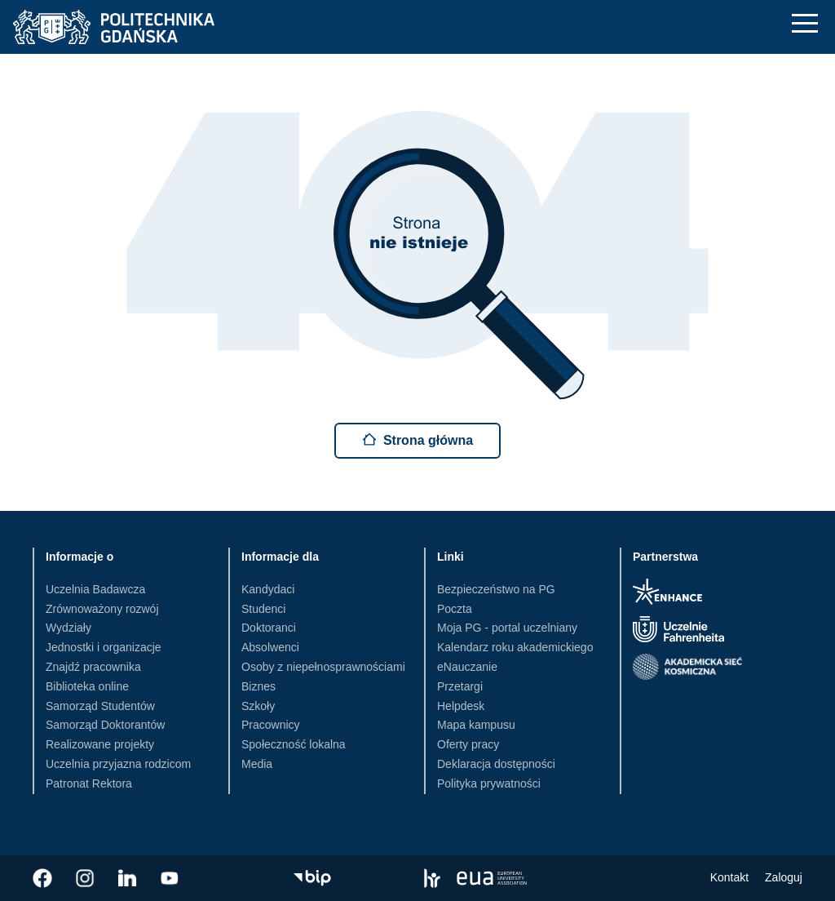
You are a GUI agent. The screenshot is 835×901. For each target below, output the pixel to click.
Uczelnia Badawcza (95, 589)
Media (256, 763)
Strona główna (417, 439)
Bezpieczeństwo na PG (496, 589)
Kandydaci (267, 589)
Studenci (263, 608)
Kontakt (729, 877)
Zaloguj (783, 877)
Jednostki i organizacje (103, 647)
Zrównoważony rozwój (102, 608)
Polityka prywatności (489, 783)
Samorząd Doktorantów (105, 724)
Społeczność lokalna (293, 744)
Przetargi (460, 686)
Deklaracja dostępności (496, 763)
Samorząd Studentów (100, 705)
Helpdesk (460, 705)
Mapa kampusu (476, 724)
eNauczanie (467, 666)
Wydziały (68, 627)
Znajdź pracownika (93, 666)
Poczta (454, 608)
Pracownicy (270, 724)
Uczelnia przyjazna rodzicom (118, 763)
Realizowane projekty (100, 744)
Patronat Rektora (89, 783)
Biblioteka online (87, 686)
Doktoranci (268, 627)
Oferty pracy (468, 744)
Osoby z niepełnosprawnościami (323, 666)
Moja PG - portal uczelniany (507, 627)
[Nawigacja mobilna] (805, 23)
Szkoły (258, 705)
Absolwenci (270, 647)
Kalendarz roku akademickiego (515, 647)
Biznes (258, 686)
